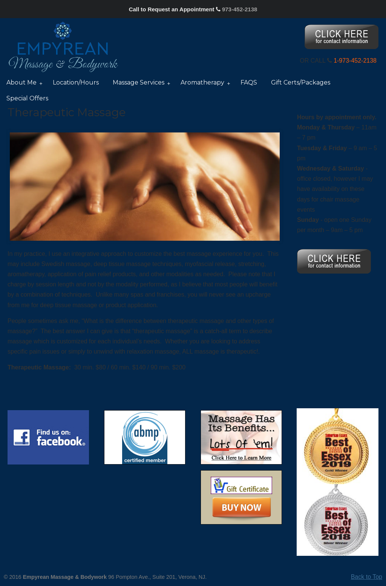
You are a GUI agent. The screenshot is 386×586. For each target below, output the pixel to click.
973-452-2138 (239, 9)
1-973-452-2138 (355, 60)
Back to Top (366, 577)
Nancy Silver (63, 46)
